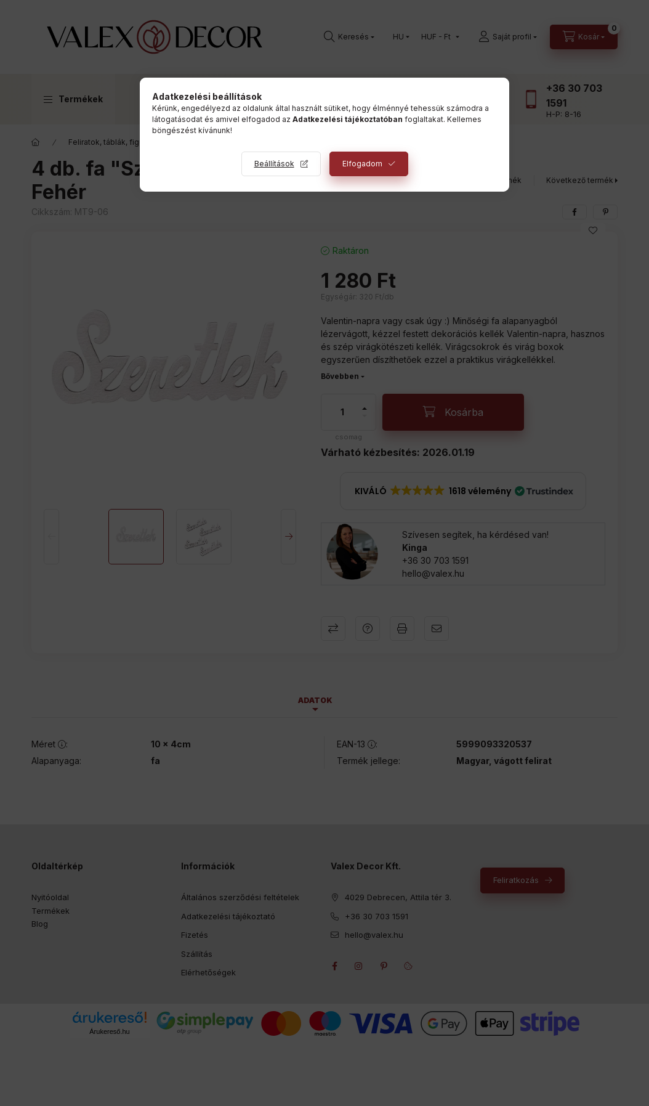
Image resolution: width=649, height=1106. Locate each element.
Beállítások (274, 163)
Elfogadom (362, 163)
